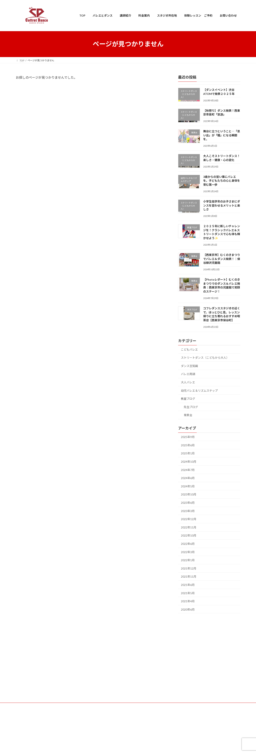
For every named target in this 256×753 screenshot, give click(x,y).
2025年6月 (188, 445)
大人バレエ (188, 382)
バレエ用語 (188, 374)
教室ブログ (188, 398)
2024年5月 (188, 486)
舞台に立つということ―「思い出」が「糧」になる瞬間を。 (221, 135)
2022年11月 (188, 527)
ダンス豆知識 (189, 365)
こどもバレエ (189, 349)
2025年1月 (188, 453)
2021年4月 (188, 601)
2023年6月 (188, 502)
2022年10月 (188, 535)
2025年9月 (188, 437)
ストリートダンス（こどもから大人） (205, 357)
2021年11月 (188, 576)
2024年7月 (188, 469)
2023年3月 (188, 510)
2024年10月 (188, 461)
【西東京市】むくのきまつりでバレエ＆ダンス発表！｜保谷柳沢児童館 (221, 258)
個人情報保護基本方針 (128, 726)
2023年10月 (188, 494)
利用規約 (128, 715)
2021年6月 (188, 584)
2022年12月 (188, 519)
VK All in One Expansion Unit (154, 746)
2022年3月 (188, 552)
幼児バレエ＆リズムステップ (199, 390)
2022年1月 (188, 560)
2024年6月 (188, 478)
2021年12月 (188, 568)
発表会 (188, 415)
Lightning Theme (127, 746)
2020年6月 (188, 609)
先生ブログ (191, 406)
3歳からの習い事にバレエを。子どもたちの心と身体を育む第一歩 (221, 180)
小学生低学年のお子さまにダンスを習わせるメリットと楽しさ (221, 205)
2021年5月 (188, 593)
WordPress (106, 746)
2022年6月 (188, 543)
